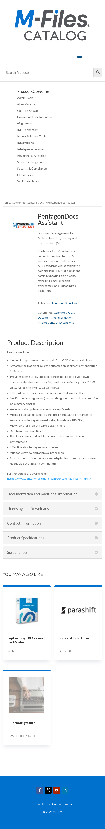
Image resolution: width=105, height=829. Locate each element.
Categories (18, 202)
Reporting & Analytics (31, 155)
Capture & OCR (27, 110)
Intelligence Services (31, 149)
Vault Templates (28, 181)
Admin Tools (25, 97)
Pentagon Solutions (65, 303)
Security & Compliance (32, 168)
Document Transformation (34, 117)
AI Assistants (26, 104)
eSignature (24, 123)
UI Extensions (26, 175)
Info (33, 804)
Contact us (49, 804)
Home (6, 202)
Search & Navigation (30, 162)
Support (68, 804)
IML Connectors (28, 130)
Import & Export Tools (31, 136)
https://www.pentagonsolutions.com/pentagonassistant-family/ (49, 478)
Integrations (25, 143)
